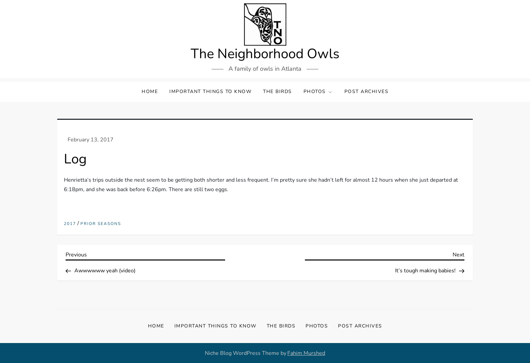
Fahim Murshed (306, 353)
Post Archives (366, 91)
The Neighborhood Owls (265, 54)
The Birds (277, 91)
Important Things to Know (210, 91)
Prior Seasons (100, 223)
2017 (70, 223)
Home (150, 91)
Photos (318, 91)
